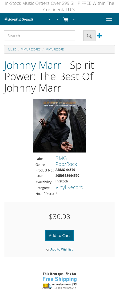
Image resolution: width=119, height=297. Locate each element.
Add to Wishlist (61, 249)
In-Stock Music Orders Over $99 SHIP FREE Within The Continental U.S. (59, 6)
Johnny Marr (32, 65)
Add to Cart (59, 235)
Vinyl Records (31, 49)
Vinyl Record (55, 49)
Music (12, 49)
